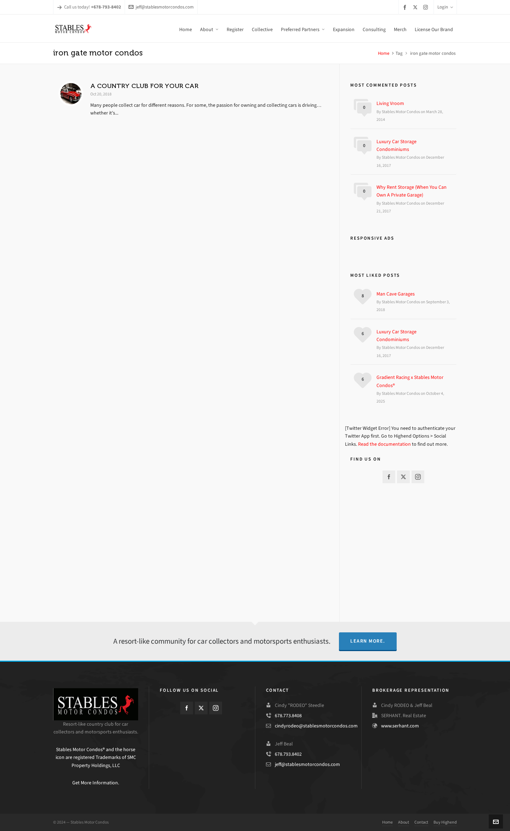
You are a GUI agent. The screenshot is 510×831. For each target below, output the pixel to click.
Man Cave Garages (395, 294)
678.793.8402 (288, 754)
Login (445, 7)
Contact (421, 822)
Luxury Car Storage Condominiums (396, 145)
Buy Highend (445, 822)
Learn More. (367, 641)
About (403, 822)
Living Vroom (390, 103)
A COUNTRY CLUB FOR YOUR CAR (144, 85)
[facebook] (405, 7)
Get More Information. (95, 782)
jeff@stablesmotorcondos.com (161, 7)
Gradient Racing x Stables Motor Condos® (409, 381)
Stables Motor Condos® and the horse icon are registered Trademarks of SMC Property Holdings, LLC (96, 757)
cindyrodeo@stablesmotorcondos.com (316, 725)
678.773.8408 (288, 715)
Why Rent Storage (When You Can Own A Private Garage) (411, 191)
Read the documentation (384, 444)
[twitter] (416, 7)
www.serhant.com (400, 725)
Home (383, 53)
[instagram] (426, 7)
